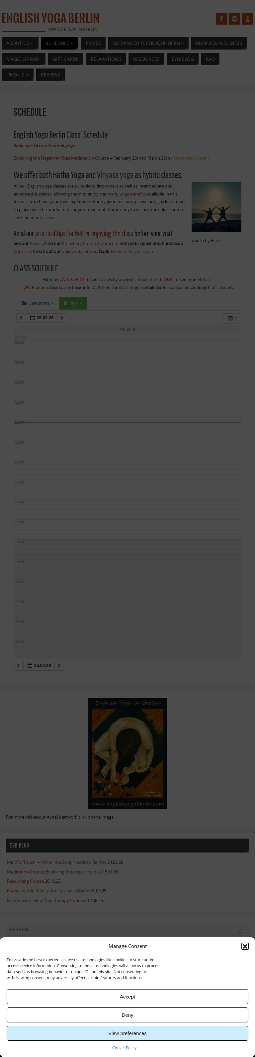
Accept (127, 996)
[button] (245, 946)
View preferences (127, 1033)
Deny (127, 1015)
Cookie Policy (124, 1048)
